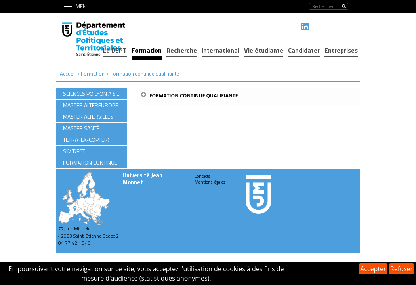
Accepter (373, 268)
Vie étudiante (263, 50)
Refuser (401, 268)
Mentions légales (210, 182)
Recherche (181, 50)
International (220, 50)
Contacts (202, 176)
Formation (147, 50)
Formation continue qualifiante (193, 95)
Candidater (304, 50)
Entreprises (341, 50)
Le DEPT (115, 50)
